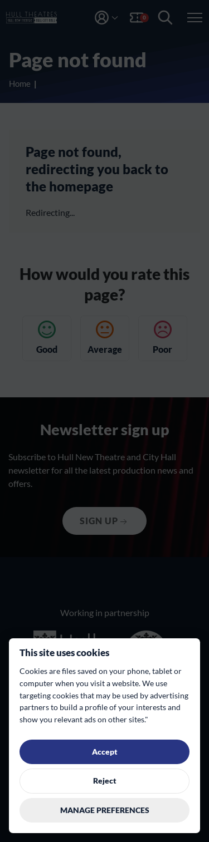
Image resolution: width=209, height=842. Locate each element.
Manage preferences (104, 810)
